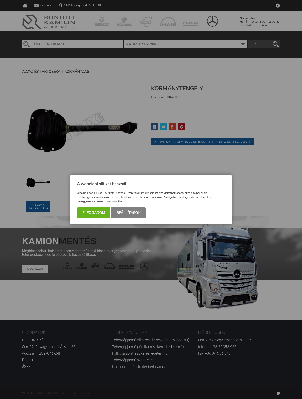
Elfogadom (93, 212)
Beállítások (128, 212)
